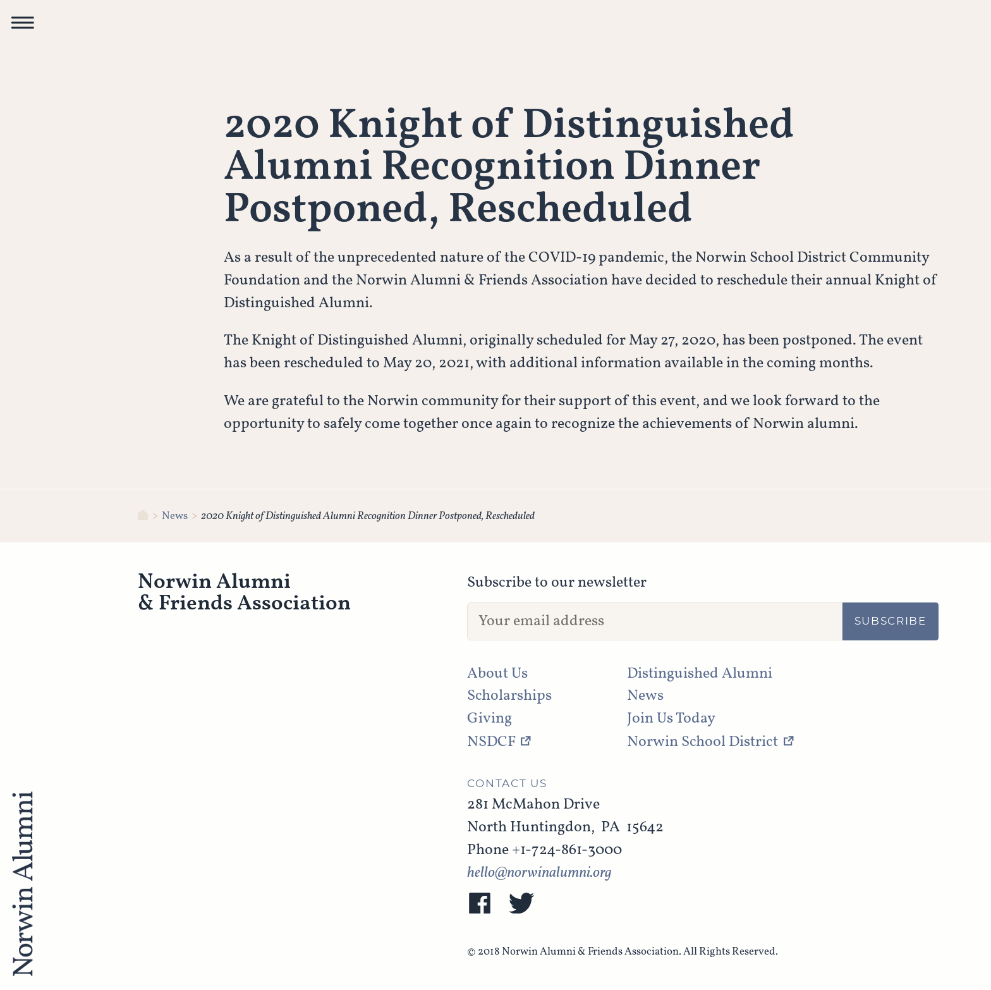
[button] (22, 26)
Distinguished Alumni (699, 674)
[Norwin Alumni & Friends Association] (143, 516)
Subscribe (890, 621)
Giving (489, 719)
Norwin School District (702, 742)
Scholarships (509, 696)
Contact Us (507, 784)
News (175, 516)
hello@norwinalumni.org (539, 873)
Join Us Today (671, 719)
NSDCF (491, 742)
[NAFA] (22, 885)
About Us (497, 674)
